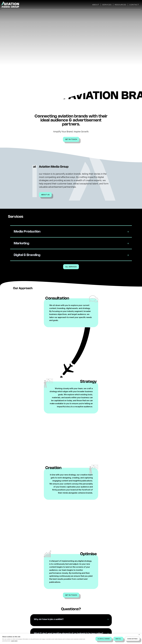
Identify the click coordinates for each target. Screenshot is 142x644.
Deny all (118, 638)
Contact (134, 5)
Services (107, 5)
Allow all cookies (104, 638)
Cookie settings (132, 638)
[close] (139, 634)
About (95, 5)
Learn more (14, 641)
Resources (120, 5)
